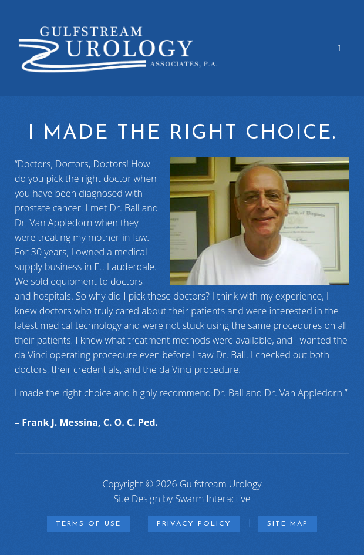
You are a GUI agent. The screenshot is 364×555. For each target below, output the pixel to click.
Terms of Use (88, 523)
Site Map (287, 523)
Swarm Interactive (212, 498)
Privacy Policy (194, 523)
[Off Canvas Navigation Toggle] (339, 48)
